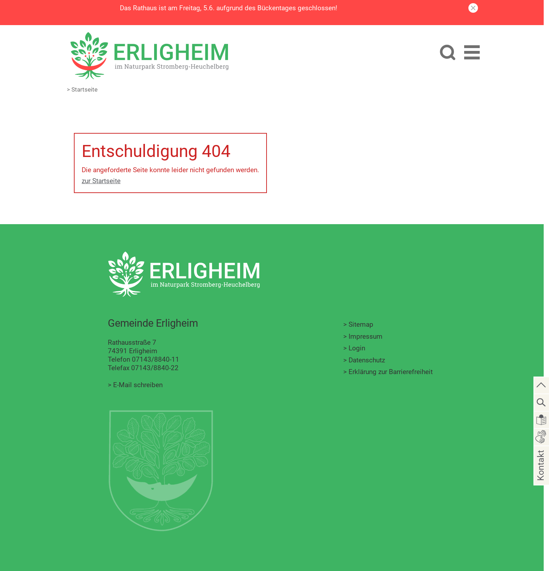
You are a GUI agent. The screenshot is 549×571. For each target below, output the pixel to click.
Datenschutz (367, 360)
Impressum (365, 336)
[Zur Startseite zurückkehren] (149, 36)
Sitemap (361, 324)
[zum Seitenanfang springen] (541, 385)
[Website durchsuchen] (447, 53)
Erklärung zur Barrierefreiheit (391, 372)
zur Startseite (101, 181)
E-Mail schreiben (138, 385)
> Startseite (82, 89)
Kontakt (541, 476)
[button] (472, 53)
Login (357, 348)
